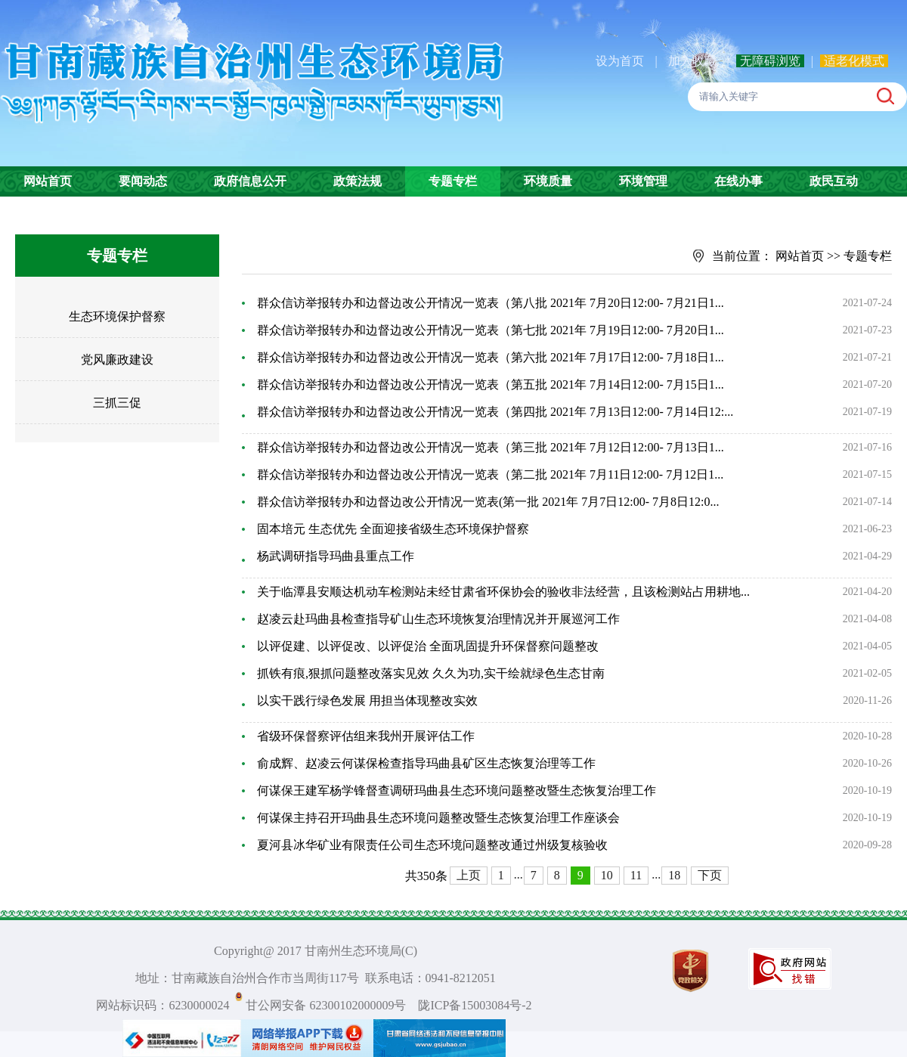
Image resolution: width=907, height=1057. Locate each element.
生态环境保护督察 (117, 316)
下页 (710, 875)
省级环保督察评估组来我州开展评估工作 (366, 736)
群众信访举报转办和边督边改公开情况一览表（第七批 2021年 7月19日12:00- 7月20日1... (490, 330)
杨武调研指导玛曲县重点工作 (335, 556)
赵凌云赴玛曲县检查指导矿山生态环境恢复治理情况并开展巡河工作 (438, 618)
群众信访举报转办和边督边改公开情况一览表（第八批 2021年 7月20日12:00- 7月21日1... (490, 302)
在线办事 (738, 181)
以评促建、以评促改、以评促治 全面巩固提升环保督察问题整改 (428, 646)
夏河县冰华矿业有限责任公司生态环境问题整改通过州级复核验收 (432, 844)
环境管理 (643, 181)
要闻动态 (143, 181)
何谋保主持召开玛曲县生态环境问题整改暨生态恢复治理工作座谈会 (438, 817)
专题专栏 (453, 181)
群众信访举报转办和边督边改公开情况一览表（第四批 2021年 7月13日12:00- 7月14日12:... (495, 411)
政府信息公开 (250, 181)
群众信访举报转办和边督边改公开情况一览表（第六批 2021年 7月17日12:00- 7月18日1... (490, 357)
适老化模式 (854, 60)
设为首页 (620, 60)
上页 (469, 875)
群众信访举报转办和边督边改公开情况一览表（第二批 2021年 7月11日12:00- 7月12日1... (490, 474)
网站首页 (47, 181)
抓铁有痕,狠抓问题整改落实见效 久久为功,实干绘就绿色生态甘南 (431, 673)
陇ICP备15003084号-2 (474, 1005)
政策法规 (357, 181)
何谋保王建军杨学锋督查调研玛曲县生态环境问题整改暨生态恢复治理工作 (456, 790)
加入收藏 (694, 60)
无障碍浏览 (770, 60)
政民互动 (833, 181)
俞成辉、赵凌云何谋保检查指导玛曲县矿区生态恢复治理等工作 (426, 763)
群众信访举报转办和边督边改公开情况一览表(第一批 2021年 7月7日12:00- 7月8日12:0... (488, 501)
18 (674, 875)
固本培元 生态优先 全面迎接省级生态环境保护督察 (393, 528)
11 (636, 875)
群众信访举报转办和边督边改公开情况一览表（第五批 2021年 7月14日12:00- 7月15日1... (490, 384)
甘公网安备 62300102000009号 (326, 1005)
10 (607, 875)
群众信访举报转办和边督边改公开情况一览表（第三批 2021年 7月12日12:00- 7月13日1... (490, 447)
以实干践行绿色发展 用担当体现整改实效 (367, 700)
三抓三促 (117, 402)
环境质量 (548, 181)
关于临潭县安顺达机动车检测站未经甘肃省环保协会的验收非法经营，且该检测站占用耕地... (503, 591)
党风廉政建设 (117, 359)
